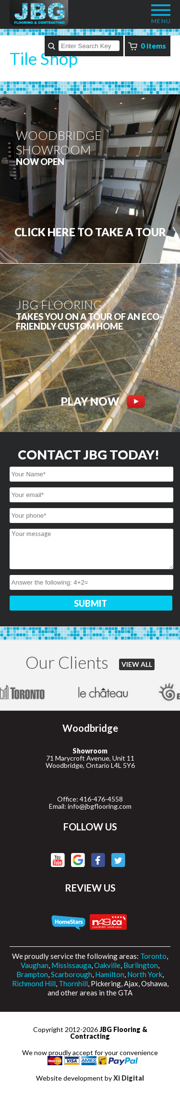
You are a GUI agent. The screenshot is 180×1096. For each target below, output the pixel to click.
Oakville (107, 965)
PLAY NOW (103, 401)
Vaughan (34, 965)
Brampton (32, 974)
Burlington (140, 965)
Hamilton (109, 974)
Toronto (153, 956)
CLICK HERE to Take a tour (90, 232)
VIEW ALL (136, 664)
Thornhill (73, 983)
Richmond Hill (34, 983)
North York (144, 974)
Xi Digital (128, 1078)
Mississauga (71, 965)
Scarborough (71, 974)
